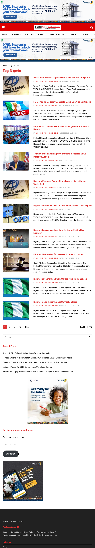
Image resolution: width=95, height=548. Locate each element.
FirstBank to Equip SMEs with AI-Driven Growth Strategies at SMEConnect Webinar (38, 371)
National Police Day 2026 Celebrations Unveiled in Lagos (27, 367)
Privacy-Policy (27, 532)
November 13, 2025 (67, 81)
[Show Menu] (3, 27)
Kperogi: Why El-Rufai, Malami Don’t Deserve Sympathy (27, 353)
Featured (73, 35)
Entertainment (56, 35)
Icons (85, 35)
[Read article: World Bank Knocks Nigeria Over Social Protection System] (16, 85)
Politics (29, 35)
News (4, 35)
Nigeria (16, 66)
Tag (10, 66)
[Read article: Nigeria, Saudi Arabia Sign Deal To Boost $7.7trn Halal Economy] (16, 238)
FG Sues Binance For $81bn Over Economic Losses (58, 254)
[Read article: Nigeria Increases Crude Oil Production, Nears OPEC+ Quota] (16, 213)
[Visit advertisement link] (47, 11)
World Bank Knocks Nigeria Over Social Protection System (61, 77)
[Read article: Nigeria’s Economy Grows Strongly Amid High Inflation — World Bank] (16, 189)
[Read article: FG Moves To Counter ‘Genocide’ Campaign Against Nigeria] (16, 110)
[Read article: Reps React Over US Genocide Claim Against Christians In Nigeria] (16, 134)
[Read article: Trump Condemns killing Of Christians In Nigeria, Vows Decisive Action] (16, 161)
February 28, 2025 (66, 237)
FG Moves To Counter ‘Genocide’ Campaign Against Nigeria (62, 102)
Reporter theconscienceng (47, 81)
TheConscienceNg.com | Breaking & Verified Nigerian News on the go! (30, 535)
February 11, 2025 (66, 305)
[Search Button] (91, 27)
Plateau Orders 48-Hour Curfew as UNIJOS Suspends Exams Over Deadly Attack (37, 358)
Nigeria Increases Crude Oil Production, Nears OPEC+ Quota (62, 205)
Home (5, 66)
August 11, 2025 (66, 160)
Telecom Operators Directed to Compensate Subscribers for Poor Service (35, 362)
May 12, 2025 (64, 188)
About (5, 532)
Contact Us (15, 532)
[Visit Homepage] (47, 27)
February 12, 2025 (66, 282)
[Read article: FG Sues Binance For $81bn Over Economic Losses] (16, 262)
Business (16, 35)
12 (20, 327)
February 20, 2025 (66, 258)
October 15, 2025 (66, 106)
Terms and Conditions (45, 532)
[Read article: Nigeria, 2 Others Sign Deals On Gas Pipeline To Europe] (16, 287)
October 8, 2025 (66, 133)
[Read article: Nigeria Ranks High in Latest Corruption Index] (16, 310)
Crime (41, 35)
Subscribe (10, 454)
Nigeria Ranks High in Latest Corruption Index (55, 302)
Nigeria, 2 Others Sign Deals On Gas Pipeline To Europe (60, 279)
